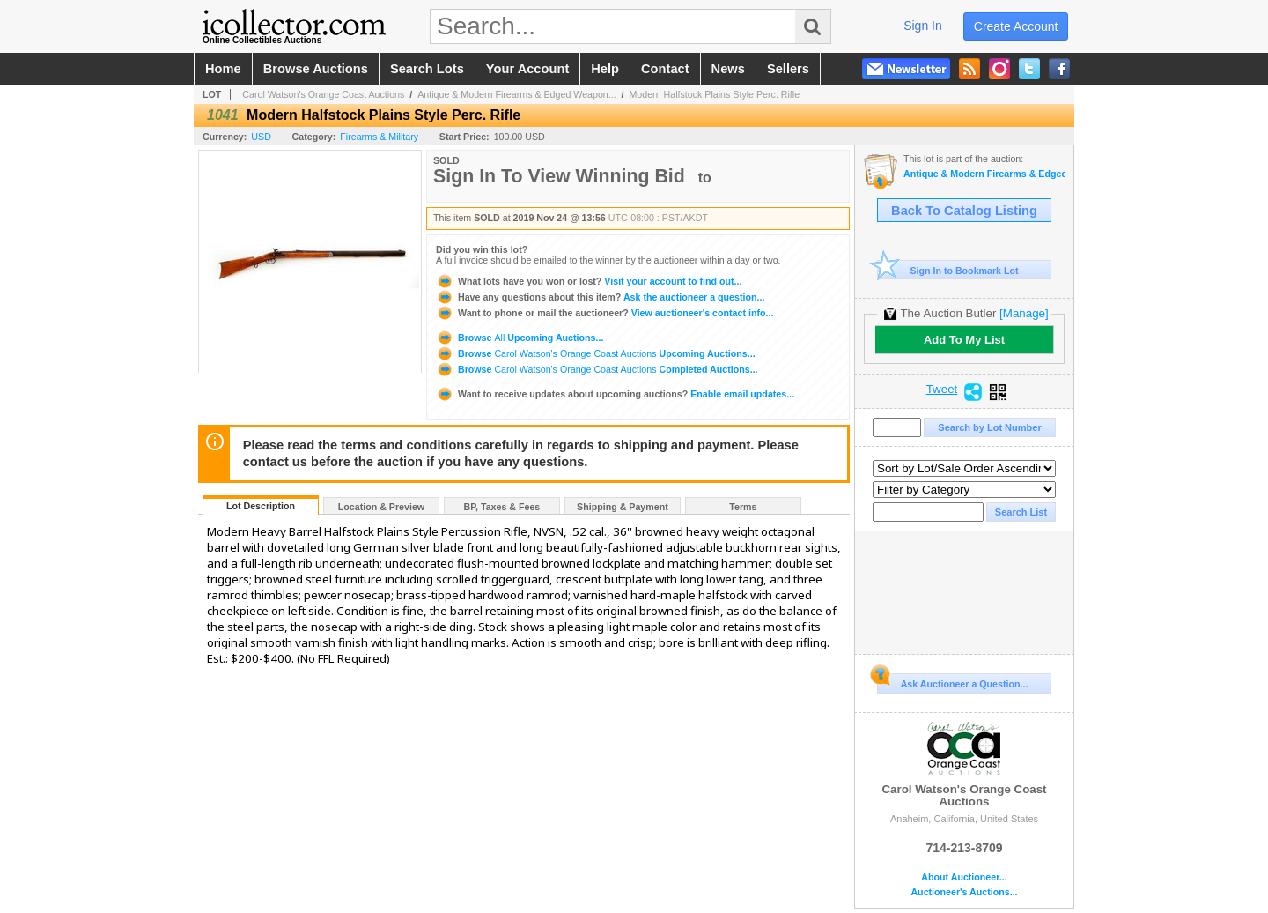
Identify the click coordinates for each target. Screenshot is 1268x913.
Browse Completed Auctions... (597, 369)
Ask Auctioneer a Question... (952, 681)
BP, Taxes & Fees (502, 506)
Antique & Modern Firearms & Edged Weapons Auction (984, 174)
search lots (427, 69)
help (605, 69)
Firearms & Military (379, 136)
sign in (922, 26)
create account (1016, 26)
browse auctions (315, 69)
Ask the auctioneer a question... (600, 297)
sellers (788, 69)
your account (527, 69)
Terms (742, 506)
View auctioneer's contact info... (604, 313)
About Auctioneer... (963, 877)
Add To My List (964, 339)
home (223, 69)
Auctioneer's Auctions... (963, 892)
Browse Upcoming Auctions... (519, 337)
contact (665, 69)
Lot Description (260, 506)
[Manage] (1023, 313)
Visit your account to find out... (588, 281)
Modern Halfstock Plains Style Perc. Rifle (714, 94)
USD (261, 136)
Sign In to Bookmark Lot (948, 270)
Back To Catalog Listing (964, 211)
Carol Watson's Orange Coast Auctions (323, 94)
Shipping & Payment (622, 506)
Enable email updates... (615, 394)
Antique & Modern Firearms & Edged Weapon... (516, 94)
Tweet (942, 389)
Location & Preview (381, 506)
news (728, 69)
